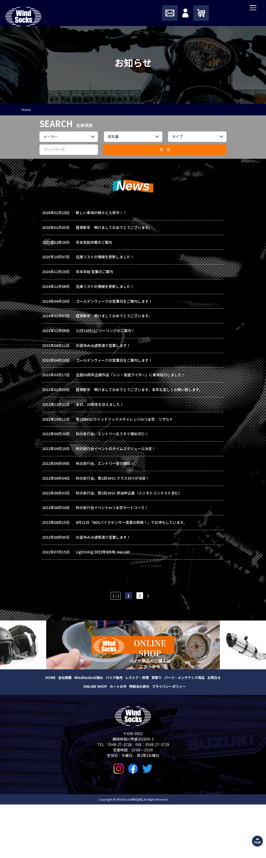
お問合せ (214, 731)
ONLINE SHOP (95, 739)
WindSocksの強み (88, 731)
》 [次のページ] (150, 646)
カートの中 (118, 739)
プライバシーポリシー (169, 739)
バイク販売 (114, 731)
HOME (50, 731)
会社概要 (65, 731)
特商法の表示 (139, 739)
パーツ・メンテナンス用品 (184, 731)
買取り (156, 731)
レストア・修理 (137, 731)
